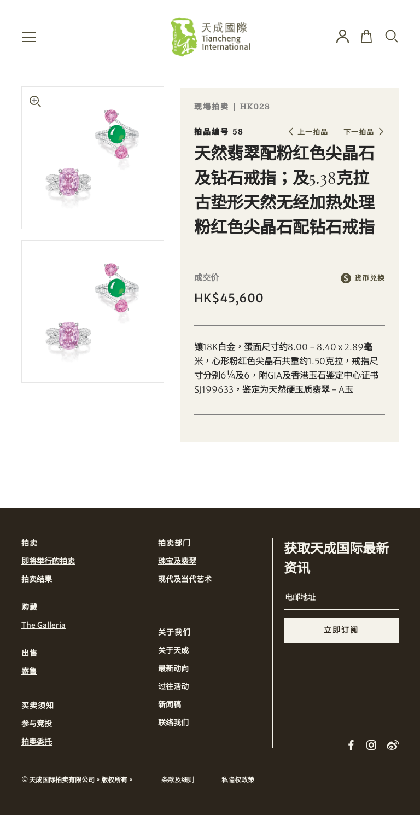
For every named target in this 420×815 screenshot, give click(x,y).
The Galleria (43, 625)
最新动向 (173, 668)
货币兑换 (369, 278)
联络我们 (173, 722)
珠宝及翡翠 (177, 561)
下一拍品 (358, 132)
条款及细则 (177, 780)
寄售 (29, 671)
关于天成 (173, 650)
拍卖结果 (36, 579)
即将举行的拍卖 (48, 561)
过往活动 (173, 686)
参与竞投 (36, 724)
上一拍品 (313, 132)
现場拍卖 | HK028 (232, 107)
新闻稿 (169, 704)
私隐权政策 (237, 780)
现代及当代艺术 (185, 579)
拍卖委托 (36, 742)
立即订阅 (341, 630)
